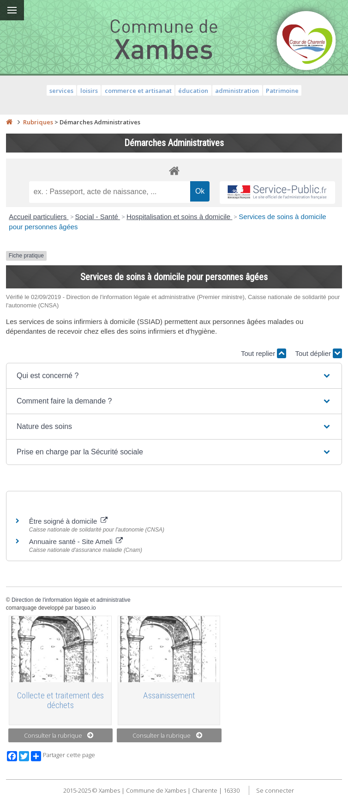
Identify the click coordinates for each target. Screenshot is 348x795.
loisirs (89, 90)
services (61, 90)
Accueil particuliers (38, 216)
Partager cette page (63, 756)
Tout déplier (318, 353)
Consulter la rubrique (59, 735)
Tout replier (263, 353)
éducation (193, 90)
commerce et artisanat (138, 90)
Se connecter (275, 790)
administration (237, 90)
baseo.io (85, 608)
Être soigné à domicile (68, 521)
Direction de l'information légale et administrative (71, 600)
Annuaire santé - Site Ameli (76, 541)
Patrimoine (282, 90)
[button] (174, 375)
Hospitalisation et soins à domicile (179, 216)
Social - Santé (97, 216)
